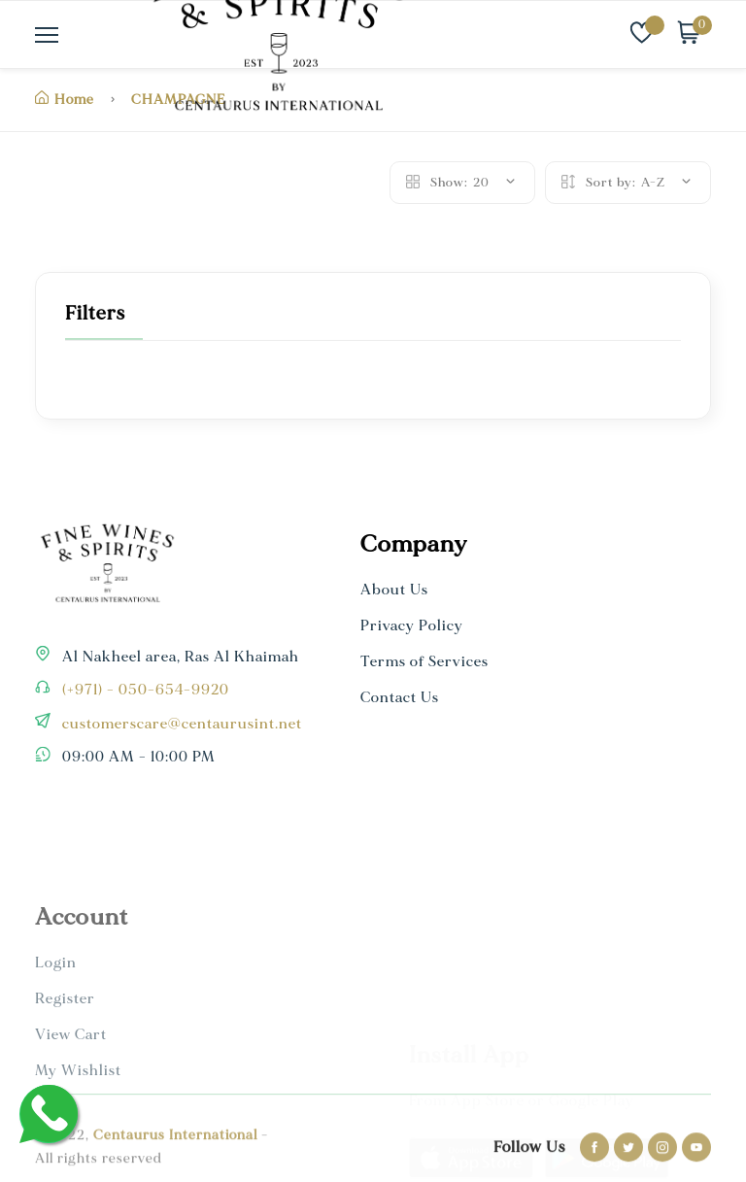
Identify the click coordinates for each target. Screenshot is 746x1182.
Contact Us (399, 698)
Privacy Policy (411, 626)
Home (64, 99)
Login (56, 1075)
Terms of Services (424, 662)
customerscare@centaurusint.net (180, 724)
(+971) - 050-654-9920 (143, 690)
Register (65, 1111)
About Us (394, 590)
